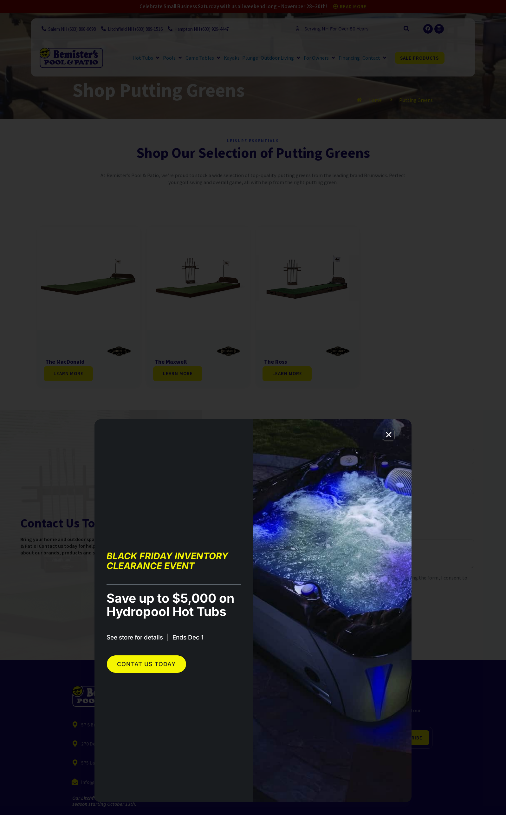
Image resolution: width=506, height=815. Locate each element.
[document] (253, 407)
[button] (389, 435)
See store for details (135, 637)
